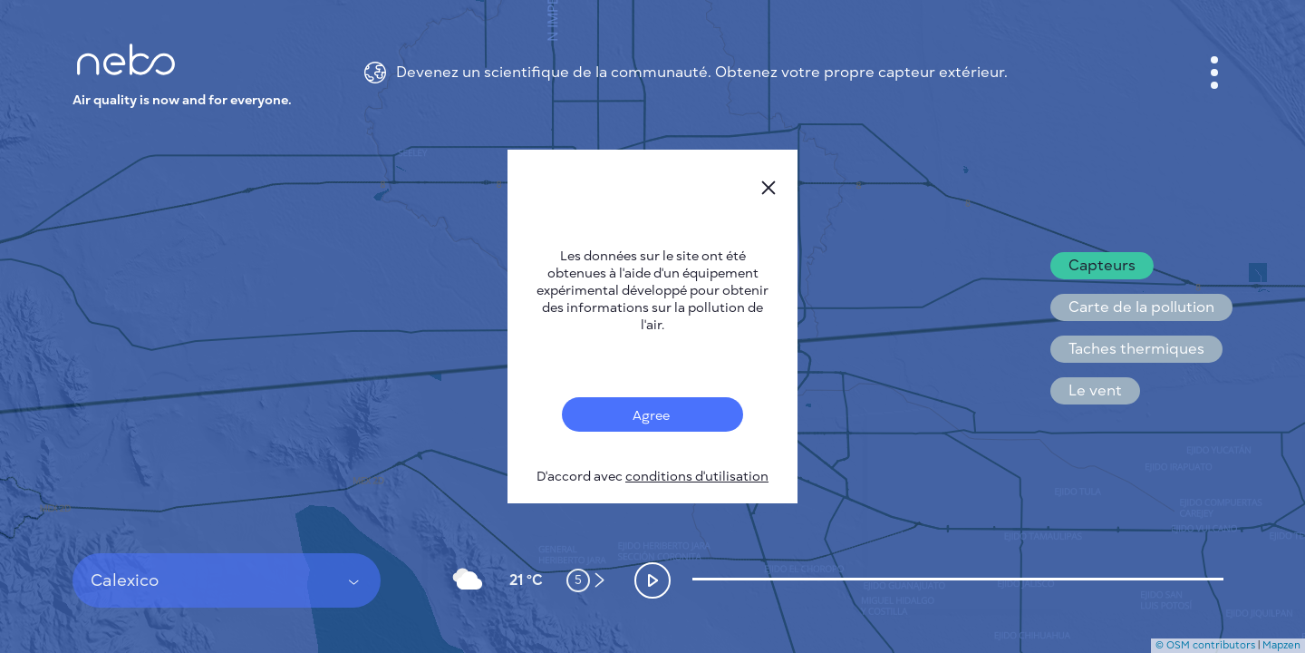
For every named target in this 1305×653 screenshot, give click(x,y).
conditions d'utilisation (696, 476)
